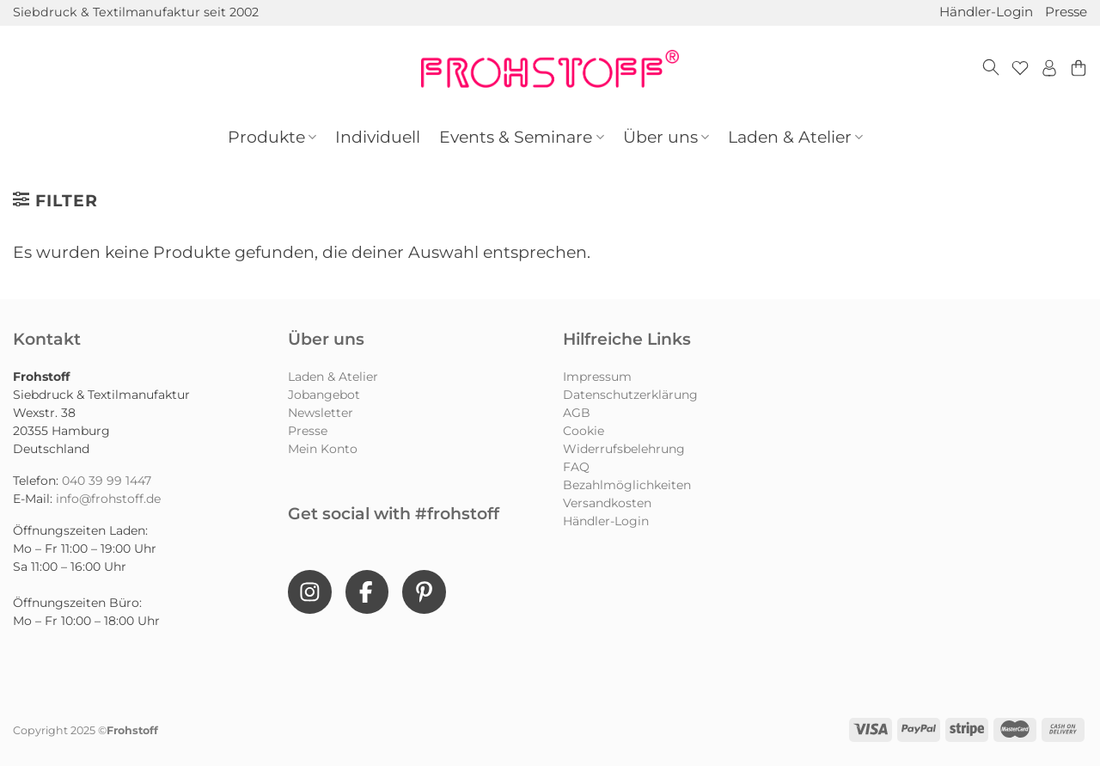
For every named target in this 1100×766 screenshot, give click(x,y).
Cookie (583, 430)
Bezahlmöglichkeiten (627, 485)
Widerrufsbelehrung (624, 449)
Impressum (597, 376)
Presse (1066, 11)
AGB (576, 412)
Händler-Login (986, 11)
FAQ (576, 467)
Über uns (666, 137)
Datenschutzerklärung (630, 394)
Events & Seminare (521, 137)
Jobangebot (324, 394)
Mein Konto (323, 449)
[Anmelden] (1049, 68)
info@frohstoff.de (108, 498)
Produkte (272, 137)
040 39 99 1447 (106, 480)
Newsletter (320, 412)
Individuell (377, 137)
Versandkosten (607, 503)
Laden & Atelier (795, 137)
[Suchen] (990, 68)
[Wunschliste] (1020, 68)
